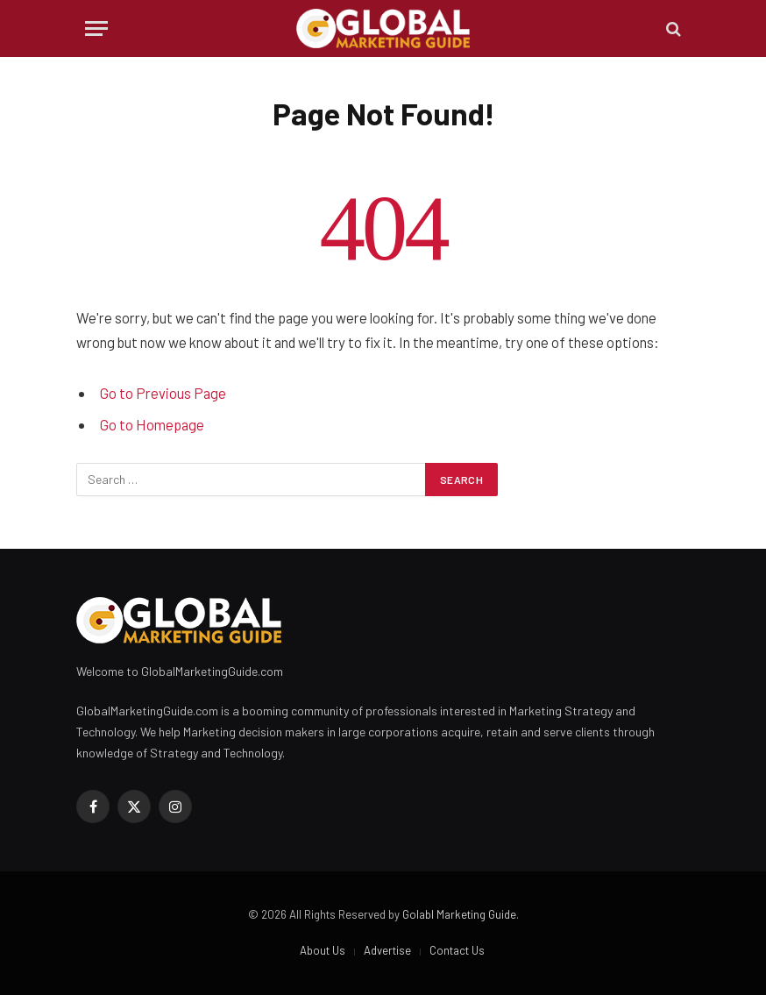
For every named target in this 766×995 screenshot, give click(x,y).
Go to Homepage (152, 424)
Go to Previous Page (163, 393)
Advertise (387, 950)
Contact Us (457, 950)
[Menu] (96, 28)
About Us (322, 950)
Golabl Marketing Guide (459, 914)
